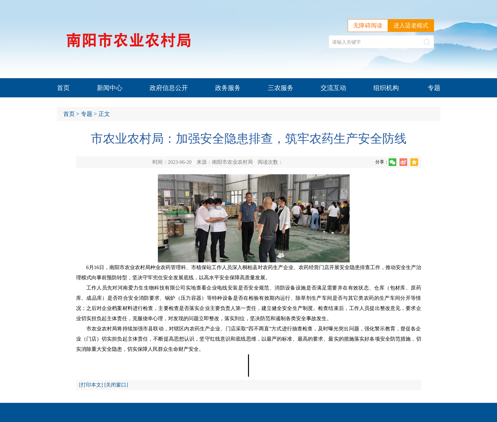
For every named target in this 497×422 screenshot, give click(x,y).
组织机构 (386, 87)
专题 (434, 87)
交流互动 (333, 87)
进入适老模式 (411, 25)
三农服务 (280, 87)
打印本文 (91, 385)
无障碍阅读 (368, 25)
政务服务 (228, 87)
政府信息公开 (169, 87)
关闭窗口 (116, 385)
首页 (63, 87)
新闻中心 (109, 87)
